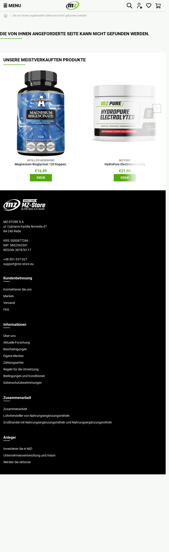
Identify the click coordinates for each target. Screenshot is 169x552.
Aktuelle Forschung (16, 342)
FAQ (6, 309)
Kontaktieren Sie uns (17, 289)
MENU (12, 5)
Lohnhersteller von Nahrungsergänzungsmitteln (36, 415)
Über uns (9, 335)
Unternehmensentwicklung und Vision (29, 455)
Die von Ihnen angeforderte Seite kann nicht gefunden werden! (49, 15)
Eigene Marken (13, 355)
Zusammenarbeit (15, 409)
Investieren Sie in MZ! (17, 448)
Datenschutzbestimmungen (22, 382)
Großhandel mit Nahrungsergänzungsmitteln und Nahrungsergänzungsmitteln (57, 422)
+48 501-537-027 (15, 259)
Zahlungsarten (13, 362)
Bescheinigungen (15, 349)
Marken (8, 296)
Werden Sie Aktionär (17, 462)
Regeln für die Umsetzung (21, 369)
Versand (9, 302)
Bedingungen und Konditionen (24, 376)
